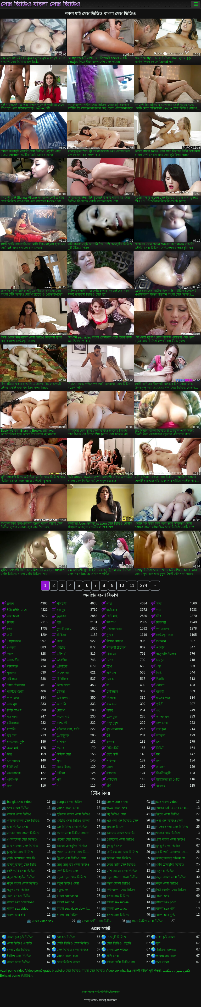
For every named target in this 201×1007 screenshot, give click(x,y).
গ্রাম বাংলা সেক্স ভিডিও (170, 839)
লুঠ (59, 622)
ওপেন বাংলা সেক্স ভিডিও (172, 827)
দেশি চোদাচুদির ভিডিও (170, 864)
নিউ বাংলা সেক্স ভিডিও (121, 890)
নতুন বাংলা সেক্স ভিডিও (171, 877)
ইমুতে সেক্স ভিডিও (168, 814)
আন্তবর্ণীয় (13, 660)
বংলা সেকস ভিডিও (19, 896)
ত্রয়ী (9, 635)
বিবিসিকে (62, 679)
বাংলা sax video (67, 896)
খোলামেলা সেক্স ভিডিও (22, 839)
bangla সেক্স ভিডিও (69, 802)
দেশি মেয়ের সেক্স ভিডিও (122, 871)
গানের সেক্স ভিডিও (69, 839)
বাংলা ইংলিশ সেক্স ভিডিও (147, 921)
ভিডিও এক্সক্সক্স (166, 950)
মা (108, 685)
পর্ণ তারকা (162, 629)
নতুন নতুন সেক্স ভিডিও (71, 877)
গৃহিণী (159, 704)
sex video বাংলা (117, 802)
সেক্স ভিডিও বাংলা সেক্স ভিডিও (41, 4)
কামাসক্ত (12, 666)
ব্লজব (10, 603)
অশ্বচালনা (13, 616)
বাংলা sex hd (65, 902)
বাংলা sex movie (118, 902)
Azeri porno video (12, 970)
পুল (59, 779)
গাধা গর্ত (12, 779)
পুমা (59, 761)
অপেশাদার (63, 673)
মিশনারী (161, 622)
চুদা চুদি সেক (114, 846)
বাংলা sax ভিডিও (118, 896)
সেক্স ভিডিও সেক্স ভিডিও (72, 950)
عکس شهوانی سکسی (176, 970)
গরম (60, 641)
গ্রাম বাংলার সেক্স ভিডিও (22, 846)
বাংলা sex (162, 896)
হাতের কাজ (163, 698)
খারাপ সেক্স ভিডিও (168, 833)
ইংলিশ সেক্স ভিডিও (19, 956)
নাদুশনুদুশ (112, 723)
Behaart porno (10, 975)
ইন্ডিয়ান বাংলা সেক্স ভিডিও (73, 814)
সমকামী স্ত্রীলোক (116, 647)
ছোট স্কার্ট (112, 754)
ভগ (158, 610)
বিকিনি (160, 748)
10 (121, 585)
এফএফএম (63, 698)
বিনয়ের (111, 654)
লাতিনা (160, 735)
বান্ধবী (160, 691)
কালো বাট (63, 717)
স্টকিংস (61, 635)
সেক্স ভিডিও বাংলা (68, 962)
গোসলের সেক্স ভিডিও (121, 839)
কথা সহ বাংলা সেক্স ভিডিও (123, 833)
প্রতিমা (61, 773)
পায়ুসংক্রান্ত (14, 641)
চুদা (158, 943)
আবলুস (12, 704)
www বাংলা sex (117, 808)
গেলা (110, 767)
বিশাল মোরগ (115, 641)
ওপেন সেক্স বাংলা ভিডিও (23, 833)
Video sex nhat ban (119, 970)
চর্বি (109, 786)
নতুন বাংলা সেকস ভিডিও (122, 877)
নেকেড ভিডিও (66, 937)
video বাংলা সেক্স (68, 808)
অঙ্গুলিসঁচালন (166, 654)
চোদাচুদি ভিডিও (116, 937)
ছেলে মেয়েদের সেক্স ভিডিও (73, 852)
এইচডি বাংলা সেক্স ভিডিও (23, 820)
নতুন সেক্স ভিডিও (167, 883)
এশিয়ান (111, 673)
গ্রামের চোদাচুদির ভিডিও (72, 846)
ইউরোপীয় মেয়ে (17, 610)
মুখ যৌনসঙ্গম (115, 729)
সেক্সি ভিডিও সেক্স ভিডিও (73, 943)
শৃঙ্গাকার (11, 673)
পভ (158, 666)
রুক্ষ (9, 786)
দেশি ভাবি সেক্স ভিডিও (21, 871)
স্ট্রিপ (109, 666)
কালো (10, 654)
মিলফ (10, 622)
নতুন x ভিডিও (165, 871)
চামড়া (160, 660)
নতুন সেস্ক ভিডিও (18, 890)
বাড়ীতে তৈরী (15, 691)
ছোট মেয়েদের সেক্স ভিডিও (24, 858)
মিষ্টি (158, 673)
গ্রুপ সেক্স (162, 723)
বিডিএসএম (14, 710)
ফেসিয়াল (112, 691)
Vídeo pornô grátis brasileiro (45, 970)
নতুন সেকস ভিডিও (119, 883)
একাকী (160, 647)
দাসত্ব (110, 710)
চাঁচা (158, 616)
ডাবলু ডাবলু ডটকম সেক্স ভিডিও (173, 858)
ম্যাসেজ (111, 773)
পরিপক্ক (111, 761)
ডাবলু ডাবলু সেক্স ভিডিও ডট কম (24, 864)
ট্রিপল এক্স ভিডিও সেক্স (71, 858)
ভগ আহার (13, 761)
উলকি (160, 679)
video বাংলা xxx (67, 956)
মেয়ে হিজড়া (64, 767)
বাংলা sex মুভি (165, 915)
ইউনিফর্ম (12, 767)
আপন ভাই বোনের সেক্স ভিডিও (173, 808)
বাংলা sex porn (166, 902)
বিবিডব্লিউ (113, 748)
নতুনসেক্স (63, 890)
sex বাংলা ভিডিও (18, 808)
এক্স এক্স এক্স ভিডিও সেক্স (122, 820)
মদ (158, 754)
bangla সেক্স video (19, 802)
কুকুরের (61, 616)
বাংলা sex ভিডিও (118, 915)
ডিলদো (111, 698)
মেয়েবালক (13, 773)
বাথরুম (160, 786)
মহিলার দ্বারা (114, 629)
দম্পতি (11, 729)
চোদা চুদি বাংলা (165, 937)
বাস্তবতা (111, 704)
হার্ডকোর (112, 610)
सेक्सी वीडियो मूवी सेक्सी (147, 970)
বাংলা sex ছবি (16, 915)
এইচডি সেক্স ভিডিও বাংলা (73, 820)
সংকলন (161, 641)
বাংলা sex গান (165, 908)
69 (108, 735)
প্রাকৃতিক (62, 666)
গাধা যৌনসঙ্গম (16, 685)
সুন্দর (110, 635)
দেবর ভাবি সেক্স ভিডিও (121, 864)
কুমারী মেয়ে (64, 629)
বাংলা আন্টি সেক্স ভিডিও (97, 921)
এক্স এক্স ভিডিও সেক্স (169, 820)
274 (143, 585)
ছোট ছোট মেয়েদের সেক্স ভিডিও (173, 852)
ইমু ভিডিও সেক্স (116, 814)
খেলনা (11, 647)
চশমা (159, 742)
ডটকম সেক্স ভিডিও (119, 858)
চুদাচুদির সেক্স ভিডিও (20, 852)
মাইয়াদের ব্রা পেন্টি (167, 779)
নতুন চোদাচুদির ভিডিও (21, 877)
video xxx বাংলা (166, 956)
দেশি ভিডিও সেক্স (68, 871)
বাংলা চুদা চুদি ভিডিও (20, 937)
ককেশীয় (62, 660)
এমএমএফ (162, 717)
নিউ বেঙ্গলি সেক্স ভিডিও (171, 890)
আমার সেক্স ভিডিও (19, 814)
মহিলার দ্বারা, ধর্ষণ (68, 729)
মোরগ (61, 710)
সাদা (158, 603)
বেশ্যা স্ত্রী (62, 723)
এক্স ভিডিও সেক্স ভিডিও (72, 827)
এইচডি (61, 647)
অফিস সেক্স (64, 754)
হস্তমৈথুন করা (164, 635)
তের (10, 629)
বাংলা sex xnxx (117, 908)
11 (132, 585)
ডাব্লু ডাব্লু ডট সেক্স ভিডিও (73, 864)
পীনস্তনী (61, 603)
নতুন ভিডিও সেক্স (68, 883)
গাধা (109, 603)
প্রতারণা (161, 767)
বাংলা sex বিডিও (68, 915)
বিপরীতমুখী (163, 773)
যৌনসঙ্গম (13, 723)
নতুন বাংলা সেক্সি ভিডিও (22, 883)
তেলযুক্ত (112, 717)
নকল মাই (12, 748)
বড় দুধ (61, 610)
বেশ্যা (110, 660)
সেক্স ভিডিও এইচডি (19, 943)
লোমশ (160, 685)
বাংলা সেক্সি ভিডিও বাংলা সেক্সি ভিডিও (123, 962)
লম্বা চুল (161, 729)
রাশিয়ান (61, 742)
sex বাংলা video (166, 802)
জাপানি (61, 704)
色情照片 (27, 975)
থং (158, 710)
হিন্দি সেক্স (113, 956)
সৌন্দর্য (61, 654)
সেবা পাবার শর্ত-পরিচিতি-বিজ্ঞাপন (100, 992)
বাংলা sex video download (73, 908)
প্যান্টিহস (112, 779)
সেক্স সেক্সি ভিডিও (18, 950)
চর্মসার (61, 691)
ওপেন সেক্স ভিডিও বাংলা (72, 833)
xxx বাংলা (162, 962)
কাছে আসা (63, 685)
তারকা (110, 679)
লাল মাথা (13, 698)
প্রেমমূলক (63, 735)
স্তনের (60, 748)
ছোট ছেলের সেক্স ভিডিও (122, 852)
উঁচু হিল (11, 735)
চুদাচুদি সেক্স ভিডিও (168, 846)
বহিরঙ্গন (12, 679)
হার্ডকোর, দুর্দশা (16, 742)
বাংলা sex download (20, 902)
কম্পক (110, 742)
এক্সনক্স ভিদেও (116, 827)
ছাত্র (9, 754)
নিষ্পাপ (111, 622)
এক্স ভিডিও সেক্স (17, 827)
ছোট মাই (112, 616)
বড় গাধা (12, 717)
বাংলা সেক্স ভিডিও (18, 962)
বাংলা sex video (17, 908)
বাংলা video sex (42, 921)
